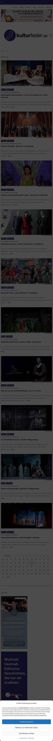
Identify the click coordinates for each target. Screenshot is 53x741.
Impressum (31, 738)
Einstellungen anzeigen (26, 733)
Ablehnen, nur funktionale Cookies (26, 728)
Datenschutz (23, 738)
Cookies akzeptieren (26, 722)
